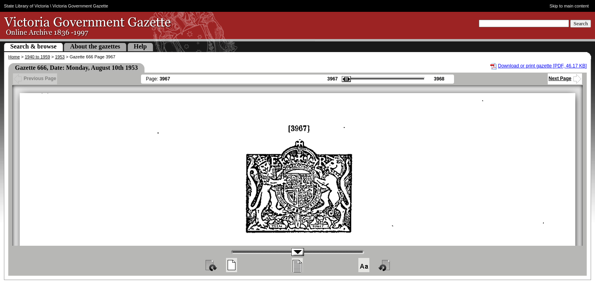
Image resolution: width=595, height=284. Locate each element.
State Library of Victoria (26, 6)
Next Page (565, 78)
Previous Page (35, 78)
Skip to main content (569, 6)
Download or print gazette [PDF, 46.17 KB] (542, 66)
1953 (60, 56)
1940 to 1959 (37, 56)
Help (140, 46)
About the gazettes (95, 46)
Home (14, 56)
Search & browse (33, 46)
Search (580, 23)
